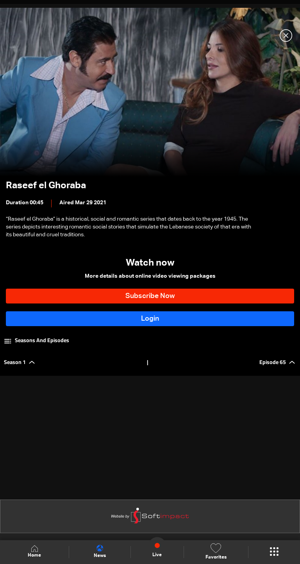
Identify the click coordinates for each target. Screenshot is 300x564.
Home (34, 551)
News (100, 551)
